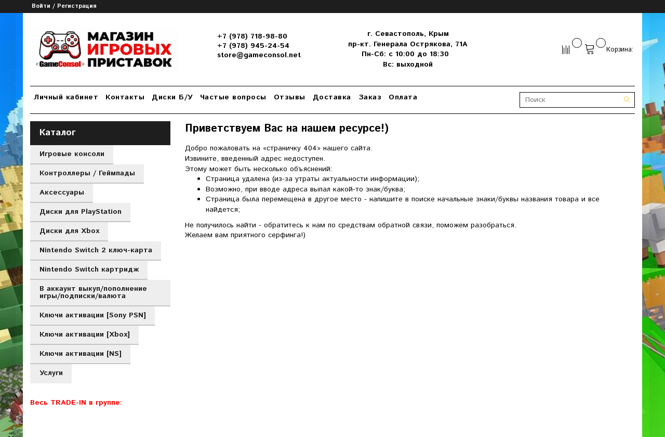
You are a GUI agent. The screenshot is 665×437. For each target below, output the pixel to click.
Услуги (51, 373)
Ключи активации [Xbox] (84, 334)
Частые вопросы (233, 97)
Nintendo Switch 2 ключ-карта (95, 250)
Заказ (370, 97)
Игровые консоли (71, 154)
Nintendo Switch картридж (89, 269)
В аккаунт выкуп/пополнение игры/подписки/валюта (93, 292)
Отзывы (289, 97)
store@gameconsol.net (259, 55)
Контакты (124, 97)
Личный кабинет (66, 97)
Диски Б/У (172, 97)
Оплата (403, 97)
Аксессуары (61, 192)
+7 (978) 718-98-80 (252, 36)
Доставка (332, 97)
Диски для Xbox (69, 231)
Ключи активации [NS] (80, 354)
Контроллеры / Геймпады (87, 173)
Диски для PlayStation (80, 212)
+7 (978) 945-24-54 (253, 46)
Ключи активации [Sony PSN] (92, 315)
